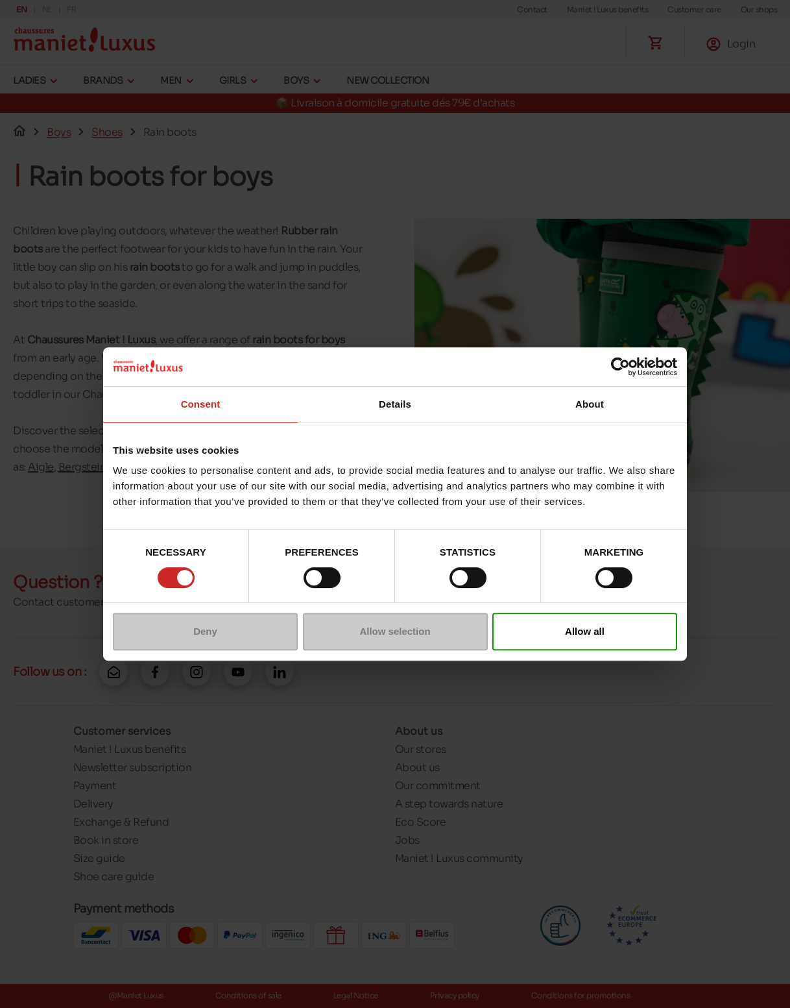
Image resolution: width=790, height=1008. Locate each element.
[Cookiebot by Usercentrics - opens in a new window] (620, 366)
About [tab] (589, 404)
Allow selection (394, 631)
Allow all (584, 631)
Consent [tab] (201, 404)
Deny (205, 631)
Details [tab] (395, 404)
